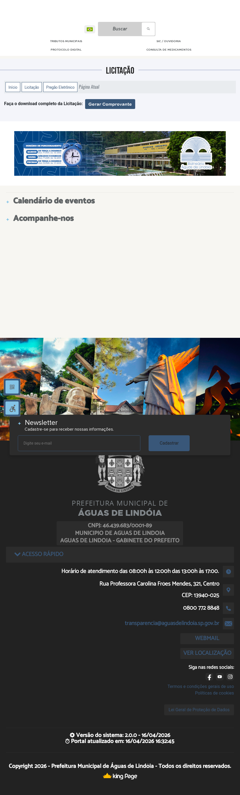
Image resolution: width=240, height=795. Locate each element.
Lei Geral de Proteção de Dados (199, 709)
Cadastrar (169, 443)
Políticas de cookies (214, 693)
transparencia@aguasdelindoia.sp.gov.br (172, 623)
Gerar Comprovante (110, 104)
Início (12, 87)
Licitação (32, 87)
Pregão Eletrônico (60, 87)
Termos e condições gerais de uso (200, 686)
